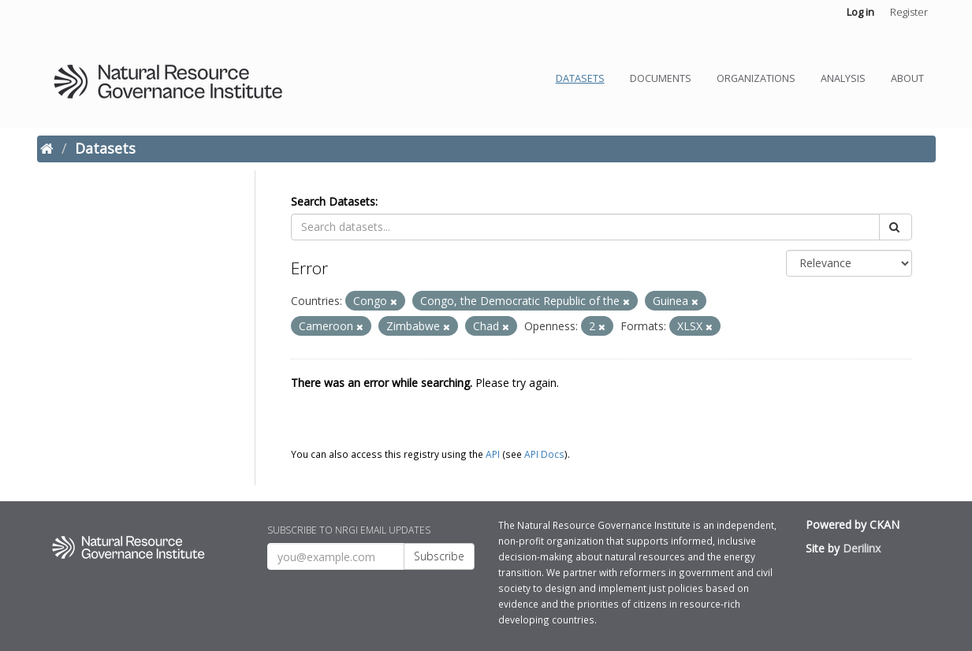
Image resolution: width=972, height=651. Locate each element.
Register (909, 12)
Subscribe (439, 556)
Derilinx (862, 548)
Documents (660, 78)
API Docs (544, 454)
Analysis (843, 78)
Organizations (756, 78)
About (907, 78)
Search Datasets (333, 201)
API (493, 454)
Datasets (580, 78)
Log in (860, 12)
